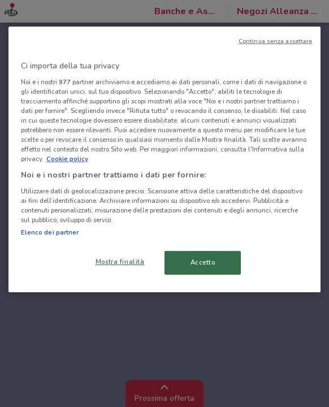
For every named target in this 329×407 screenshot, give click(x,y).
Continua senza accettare (276, 41)
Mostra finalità (120, 261)
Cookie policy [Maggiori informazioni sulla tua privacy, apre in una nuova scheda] (67, 158)
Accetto (203, 262)
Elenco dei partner (50, 232)
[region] (164, 159)
